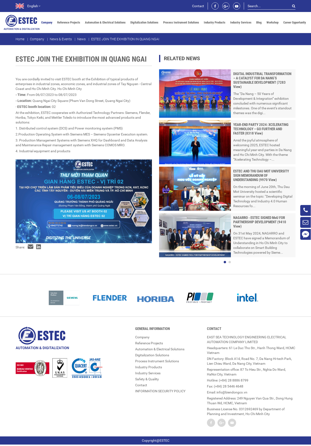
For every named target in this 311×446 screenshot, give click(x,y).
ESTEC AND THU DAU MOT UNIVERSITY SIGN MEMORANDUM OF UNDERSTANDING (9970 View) (261, 175)
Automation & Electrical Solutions (105, 22)
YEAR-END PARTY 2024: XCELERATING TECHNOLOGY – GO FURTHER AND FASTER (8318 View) (261, 129)
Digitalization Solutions (144, 22)
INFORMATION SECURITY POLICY (160, 391)
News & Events (61, 39)
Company (46, 22)
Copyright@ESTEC (155, 440)
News (81, 39)
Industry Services (240, 22)
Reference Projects (68, 22)
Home (20, 39)
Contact (198, 6)
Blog (259, 22)
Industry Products (214, 22)
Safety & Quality (147, 379)
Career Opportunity (294, 22)
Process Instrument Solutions (181, 22)
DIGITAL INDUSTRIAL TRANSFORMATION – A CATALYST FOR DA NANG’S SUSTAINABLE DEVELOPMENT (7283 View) (262, 80)
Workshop (272, 22)
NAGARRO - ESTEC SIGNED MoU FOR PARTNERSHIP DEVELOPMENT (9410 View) (259, 222)
